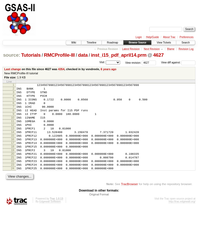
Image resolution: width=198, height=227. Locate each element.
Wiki (73, 42)
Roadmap (112, 42)
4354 (61, 69)
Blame (170, 49)
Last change (12, 69)
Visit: (102, 62)
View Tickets (164, 42)
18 (12, 159)
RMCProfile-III (59, 55)
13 (12, 137)
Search (186, 42)
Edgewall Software (50, 220)
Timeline (91, 42)
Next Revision (152, 49)
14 (12, 142)
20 (12, 168)
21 (12, 172)
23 (12, 181)
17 (12, 155)
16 (12, 150)
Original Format (99, 213)
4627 (158, 55)
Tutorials (31, 55)
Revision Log (186, 49)
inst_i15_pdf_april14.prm (119, 55)
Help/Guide (152, 37)
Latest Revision (130, 49)
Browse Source (137, 42)
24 (12, 186)
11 (12, 128)
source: (11, 55)
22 (12, 177)
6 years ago (108, 69)
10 (12, 124)
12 (12, 133)
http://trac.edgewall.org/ (182, 220)
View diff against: (178, 62)
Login (139, 37)
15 (12, 146)
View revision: (133, 62)
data (83, 55)
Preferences (187, 37)
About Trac (169, 37)
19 (12, 164)
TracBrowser (129, 202)
